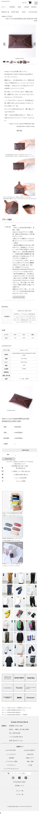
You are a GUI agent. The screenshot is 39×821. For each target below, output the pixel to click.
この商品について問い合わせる (20, 471)
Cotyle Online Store (13, 806)
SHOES (26, 7)
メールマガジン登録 (11, 761)
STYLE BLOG (33, 12)
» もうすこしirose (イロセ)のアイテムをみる (19, 461)
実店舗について (19, 785)
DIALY (24, 12)
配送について (30, 758)
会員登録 (11, 758)
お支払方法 (30, 754)
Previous (5, 44)
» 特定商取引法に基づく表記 (19, 466)
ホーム (4, 708)
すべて (4, 7)
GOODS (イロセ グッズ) (24, 708)
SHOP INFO (15, 12)
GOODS (33, 7)
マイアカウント (11, 765)
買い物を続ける (20, 468)
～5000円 (24, 714)
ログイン (23, 2)
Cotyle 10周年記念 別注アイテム (16, 710)
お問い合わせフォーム (15, 740)
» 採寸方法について (19, 464)
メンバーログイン (11, 754)
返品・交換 (30, 761)
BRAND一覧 (5, 12)
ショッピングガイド (29, 750)
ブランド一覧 (19, 790)
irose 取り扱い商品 (18, 297)
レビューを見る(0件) (20, 478)
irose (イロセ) (7, 16)
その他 (30, 765)
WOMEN (12, 7)
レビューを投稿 (20, 481)
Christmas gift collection (13, 712)
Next (34, 44)
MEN (19, 7)
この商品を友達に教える (20, 474)
